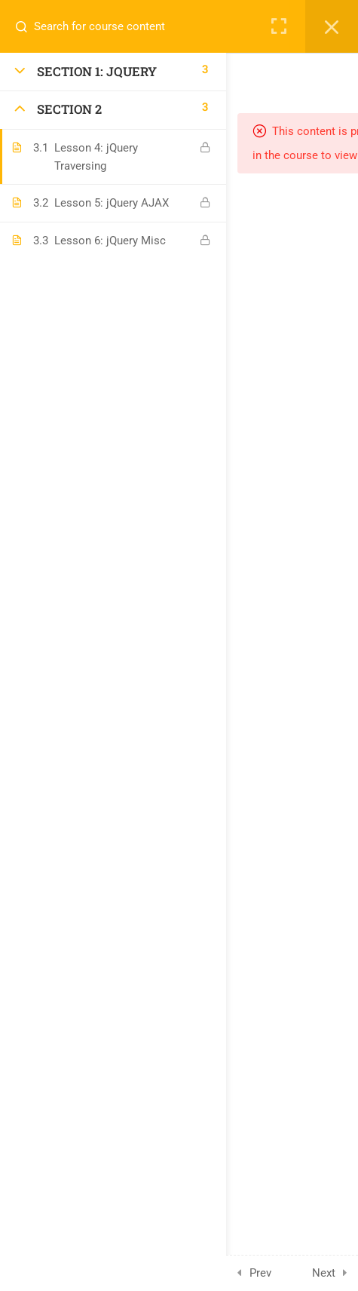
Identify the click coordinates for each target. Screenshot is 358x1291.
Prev (260, 1273)
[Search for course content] (27, 26)
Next (323, 1273)
